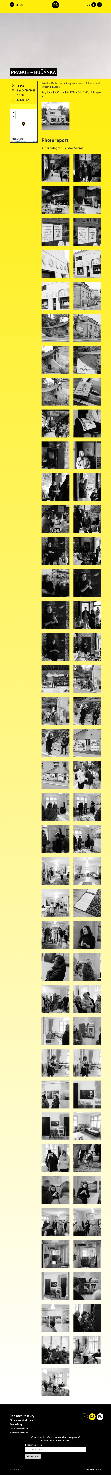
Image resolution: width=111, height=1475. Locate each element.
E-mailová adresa (33, 1445)
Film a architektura (21, 1420)
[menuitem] (88, 4)
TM (96, 1469)
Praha (20, 85)
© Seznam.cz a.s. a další (28, 141)
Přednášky (16, 1424)
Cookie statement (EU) (19, 1428)
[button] (23, 124)
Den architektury (22, 1416)
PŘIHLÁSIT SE (33, 1456)
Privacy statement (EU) (19, 1432)
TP (100, 1469)
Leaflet (14, 141)
